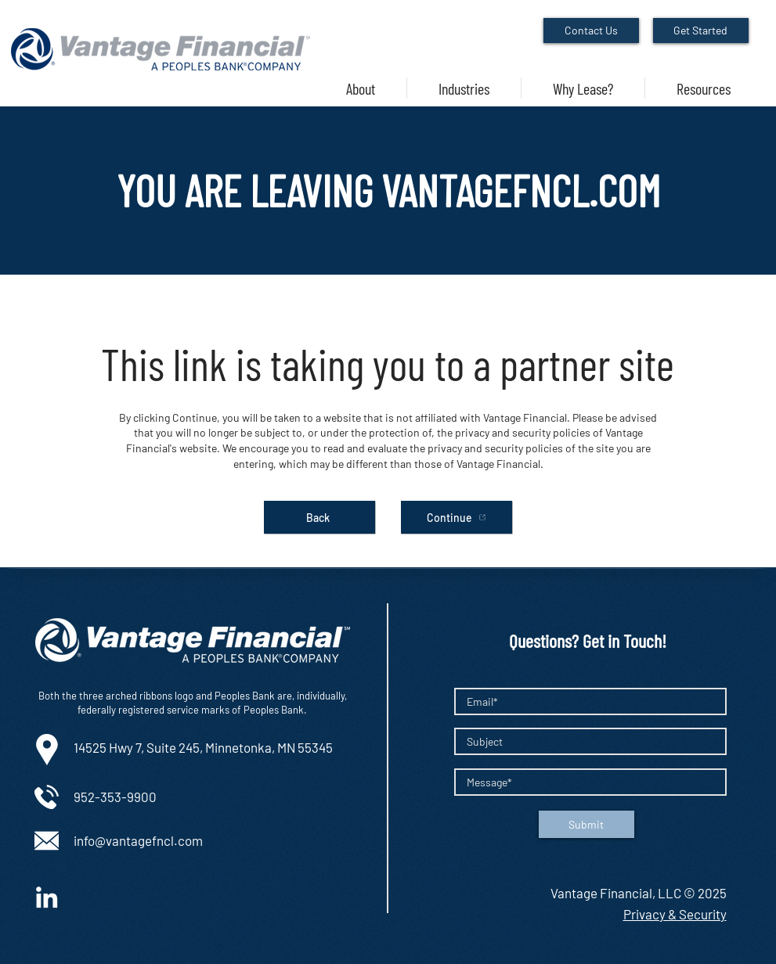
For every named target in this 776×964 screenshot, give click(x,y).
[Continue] (456, 517)
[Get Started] (701, 30)
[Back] (319, 517)
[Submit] (586, 824)
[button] (464, 88)
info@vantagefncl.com (138, 840)
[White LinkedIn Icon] (46, 897)
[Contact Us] (591, 30)
